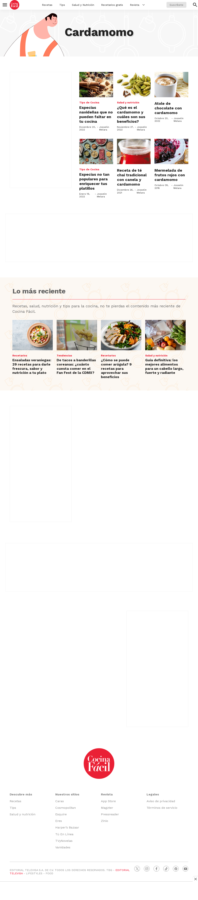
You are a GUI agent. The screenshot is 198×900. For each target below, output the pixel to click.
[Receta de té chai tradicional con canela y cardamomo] (134, 151)
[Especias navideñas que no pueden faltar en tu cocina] (96, 84)
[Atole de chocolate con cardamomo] (171, 84)
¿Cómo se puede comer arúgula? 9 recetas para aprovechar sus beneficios (116, 368)
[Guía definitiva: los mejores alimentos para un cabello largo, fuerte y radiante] (165, 335)
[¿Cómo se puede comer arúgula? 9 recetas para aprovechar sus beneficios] (121, 335)
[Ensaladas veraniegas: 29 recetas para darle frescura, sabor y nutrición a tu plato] (32, 335)
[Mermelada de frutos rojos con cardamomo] (171, 151)
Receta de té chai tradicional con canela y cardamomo (132, 177)
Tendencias (64, 355)
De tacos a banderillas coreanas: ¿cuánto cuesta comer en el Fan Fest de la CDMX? (76, 366)
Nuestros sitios (67, 794)
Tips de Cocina (89, 102)
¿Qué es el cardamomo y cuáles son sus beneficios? (131, 114)
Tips (62, 4)
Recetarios (19, 355)
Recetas (47, 4)
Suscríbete (176, 4)
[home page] (14, 5)
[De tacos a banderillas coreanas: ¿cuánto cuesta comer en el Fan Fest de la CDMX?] (77, 335)
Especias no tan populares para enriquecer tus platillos (94, 181)
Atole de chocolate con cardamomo (168, 108)
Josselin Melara (104, 128)
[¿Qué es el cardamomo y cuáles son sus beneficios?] (134, 84)
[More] (144, 5)
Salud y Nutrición (83, 4)
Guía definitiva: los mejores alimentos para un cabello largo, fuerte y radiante (164, 366)
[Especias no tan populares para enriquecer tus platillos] (96, 151)
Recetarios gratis (112, 4)
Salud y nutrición (128, 102)
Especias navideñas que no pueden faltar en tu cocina (96, 114)
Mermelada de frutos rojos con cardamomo (169, 175)
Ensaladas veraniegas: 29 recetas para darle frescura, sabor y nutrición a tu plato (31, 366)
